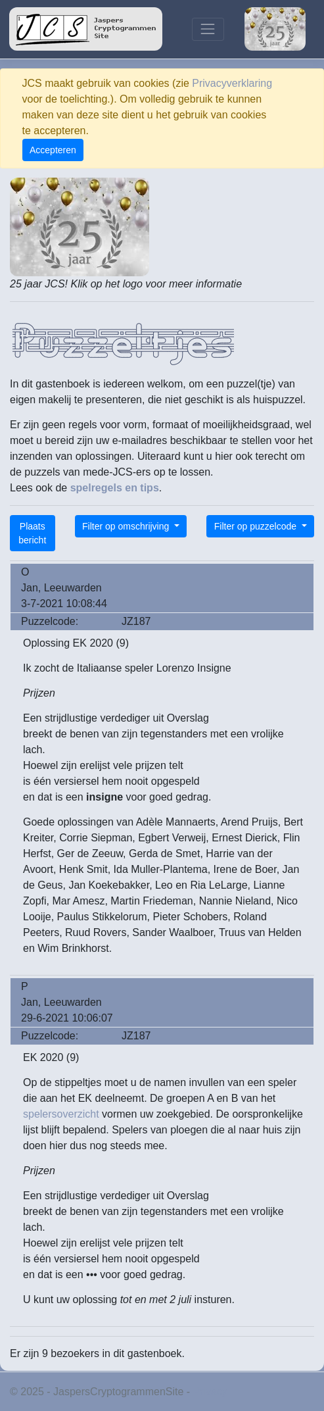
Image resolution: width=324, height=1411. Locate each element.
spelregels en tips (114, 487)
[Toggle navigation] (208, 29)
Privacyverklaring (232, 83)
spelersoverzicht (61, 1114)
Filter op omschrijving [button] (127, 526)
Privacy (210, 1391)
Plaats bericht (32, 533)
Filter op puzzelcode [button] (256, 526)
